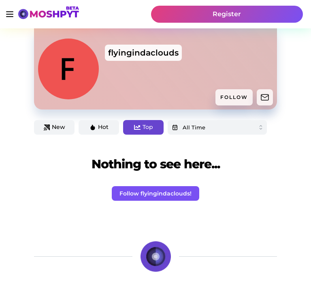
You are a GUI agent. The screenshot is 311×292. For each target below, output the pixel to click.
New (54, 127)
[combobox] (217, 127)
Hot (99, 127)
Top (143, 127)
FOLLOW (234, 97)
